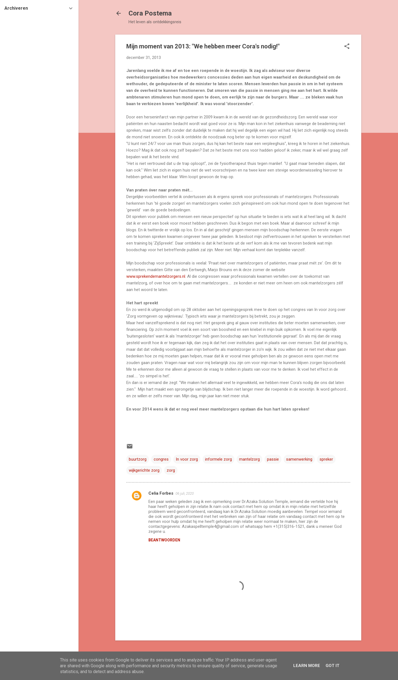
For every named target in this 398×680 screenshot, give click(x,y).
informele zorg (218, 459)
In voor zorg (187, 459)
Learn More (306, 665)
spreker (326, 459)
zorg (171, 470)
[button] (347, 47)
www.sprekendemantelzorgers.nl (155, 276)
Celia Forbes (160, 493)
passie (273, 459)
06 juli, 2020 (185, 493)
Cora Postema (150, 13)
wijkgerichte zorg (144, 470)
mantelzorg (249, 459)
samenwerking (299, 459)
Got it (332, 665)
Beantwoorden (164, 540)
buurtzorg (137, 459)
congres (161, 459)
